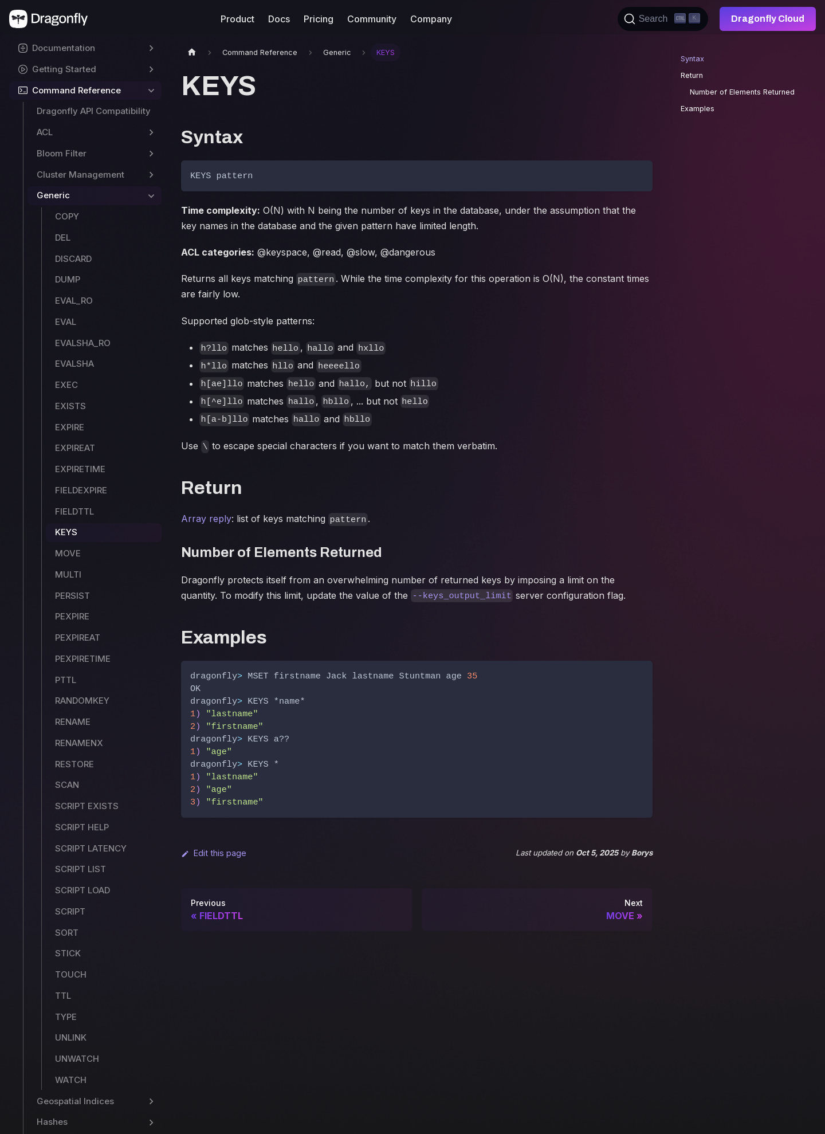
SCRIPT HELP (82, 827)
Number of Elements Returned (742, 92)
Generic (53, 195)
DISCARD (73, 258)
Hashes (52, 1121)
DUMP (67, 279)
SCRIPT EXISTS (87, 806)
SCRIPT (70, 911)
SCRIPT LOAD (82, 890)
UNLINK (71, 1037)
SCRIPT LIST (80, 869)
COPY (67, 216)
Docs (279, 19)
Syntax (692, 58)
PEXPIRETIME (83, 658)
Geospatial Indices (75, 1101)
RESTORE (74, 764)
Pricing (318, 19)
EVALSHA (74, 363)
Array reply (206, 518)
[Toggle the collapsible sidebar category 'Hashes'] (151, 1122)
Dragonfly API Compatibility (94, 110)
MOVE (68, 553)
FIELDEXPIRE (81, 490)
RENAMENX (79, 742)
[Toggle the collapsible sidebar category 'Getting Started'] (151, 69)
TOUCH (71, 974)
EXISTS (70, 406)
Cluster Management (80, 174)
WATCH (71, 1079)
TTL (63, 995)
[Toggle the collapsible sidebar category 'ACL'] (151, 132)
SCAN (67, 784)
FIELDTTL (74, 511)
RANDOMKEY (82, 700)
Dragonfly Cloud (767, 18)
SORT (66, 932)
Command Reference (76, 90)
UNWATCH (77, 1058)
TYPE (66, 1016)
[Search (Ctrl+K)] (663, 19)
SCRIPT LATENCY (91, 848)
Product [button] (237, 19)
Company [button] (431, 19)
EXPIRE (69, 427)
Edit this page (213, 853)
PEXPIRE (72, 616)
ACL (45, 132)
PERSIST (72, 595)
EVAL (65, 321)
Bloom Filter (62, 153)
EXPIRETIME (80, 469)
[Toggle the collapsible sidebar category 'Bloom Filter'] (151, 153)
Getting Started (64, 69)
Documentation (63, 47)
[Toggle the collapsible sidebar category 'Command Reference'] (151, 90)
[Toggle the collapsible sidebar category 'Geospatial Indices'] (151, 1101)
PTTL (65, 679)
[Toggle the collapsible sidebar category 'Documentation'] (151, 48)
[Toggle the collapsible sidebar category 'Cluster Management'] (151, 175)
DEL (62, 237)
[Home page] (192, 52)
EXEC (66, 384)
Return (692, 75)
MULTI (68, 574)
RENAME (73, 721)
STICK (68, 953)
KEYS (66, 532)
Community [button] (371, 19)
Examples (697, 108)
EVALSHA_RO (83, 343)
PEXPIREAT (77, 637)
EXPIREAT (75, 447)
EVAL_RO (74, 300)
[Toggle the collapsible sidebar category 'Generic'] (151, 195)
